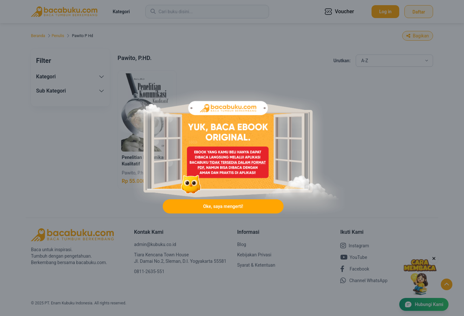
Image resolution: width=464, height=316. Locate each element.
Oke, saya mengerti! (223, 206)
